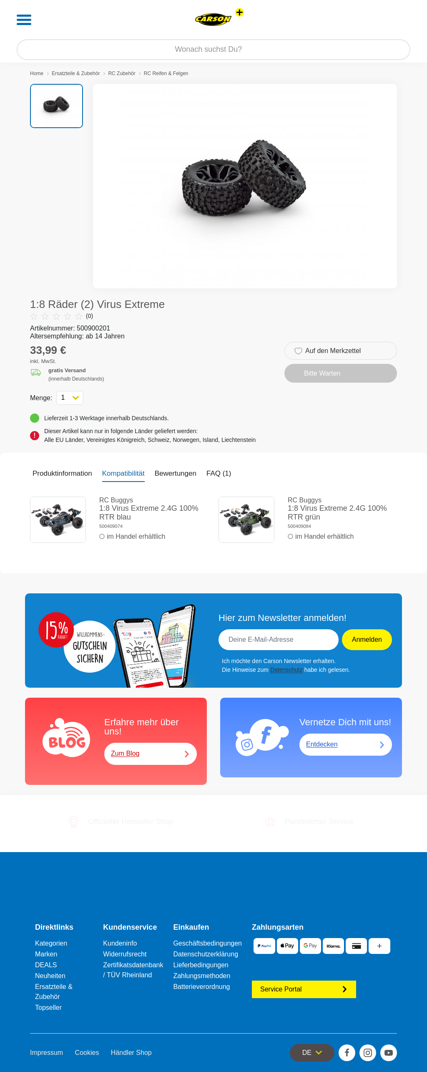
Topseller (48, 1007)
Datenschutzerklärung (205, 954)
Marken (46, 954)
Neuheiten (50, 975)
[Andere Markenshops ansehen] (239, 12)
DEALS (46, 965)
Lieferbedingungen (201, 965)
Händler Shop (131, 1052)
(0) (61, 316)
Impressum (46, 1052)
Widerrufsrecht (124, 954)
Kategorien (51, 943)
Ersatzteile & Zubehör (76, 73)
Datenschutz (286, 669)
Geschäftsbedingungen (207, 943)
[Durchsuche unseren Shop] (213, 49)
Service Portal (304, 989)
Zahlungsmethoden (201, 975)
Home (36, 73)
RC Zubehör (121, 73)
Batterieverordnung (201, 986)
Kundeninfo (120, 943)
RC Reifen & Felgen (166, 73)
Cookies (87, 1052)
